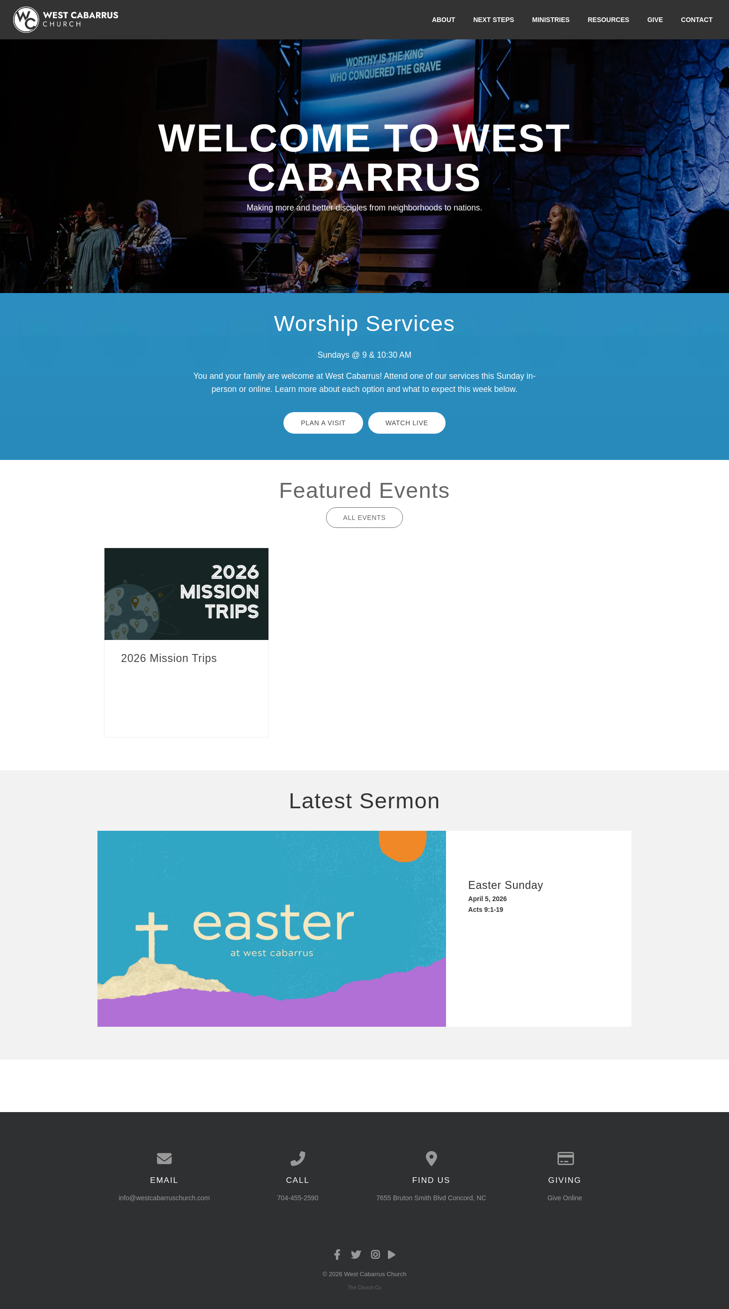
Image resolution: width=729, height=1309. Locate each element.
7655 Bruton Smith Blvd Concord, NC (431, 1198)
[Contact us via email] (164, 1158)
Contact (697, 19)
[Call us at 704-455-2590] (298, 1158)
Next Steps (493, 19)
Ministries (551, 19)
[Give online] (565, 1158)
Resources (608, 19)
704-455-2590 (297, 1198)
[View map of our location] (431, 1158)
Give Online (565, 1198)
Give (655, 19)
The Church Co (364, 1287)
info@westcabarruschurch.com (164, 1198)
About (443, 19)
